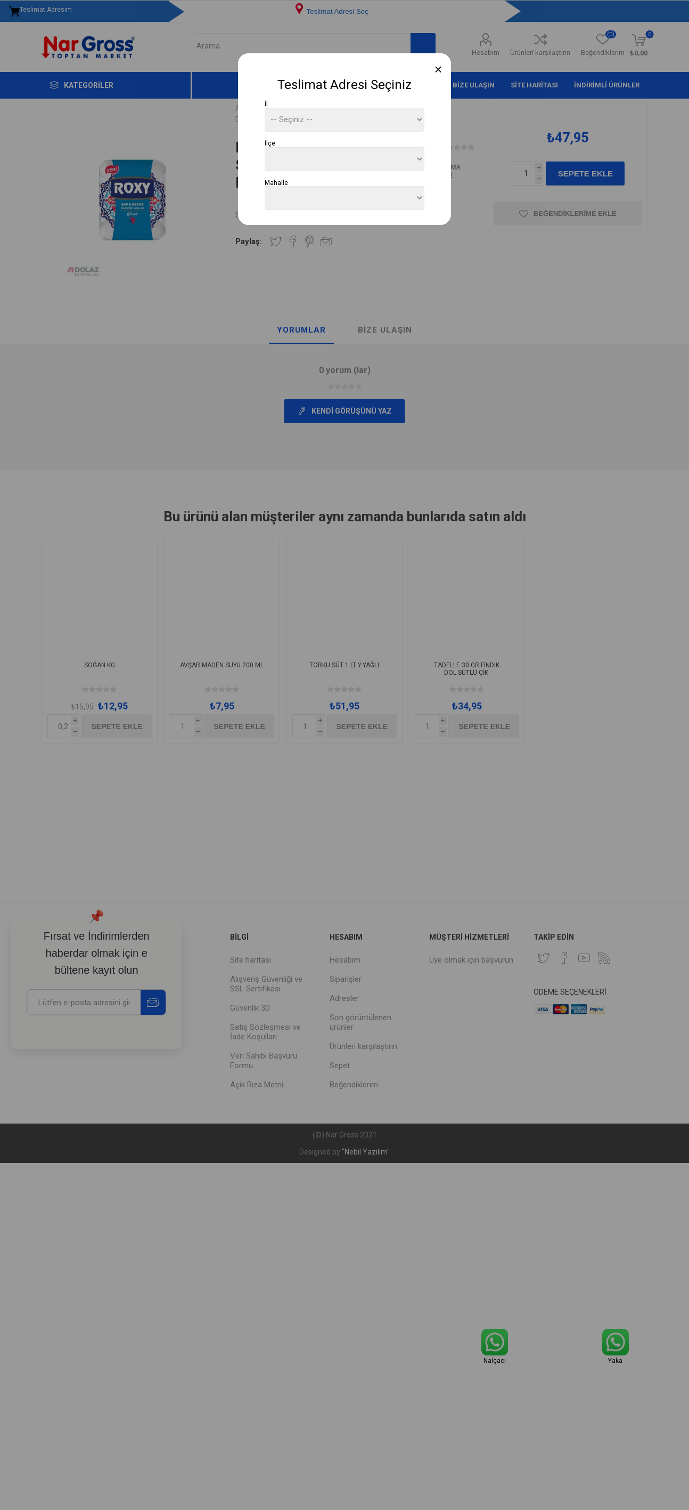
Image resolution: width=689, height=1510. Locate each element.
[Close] (438, 69)
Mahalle (276, 182)
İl (266, 104)
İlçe (270, 143)
